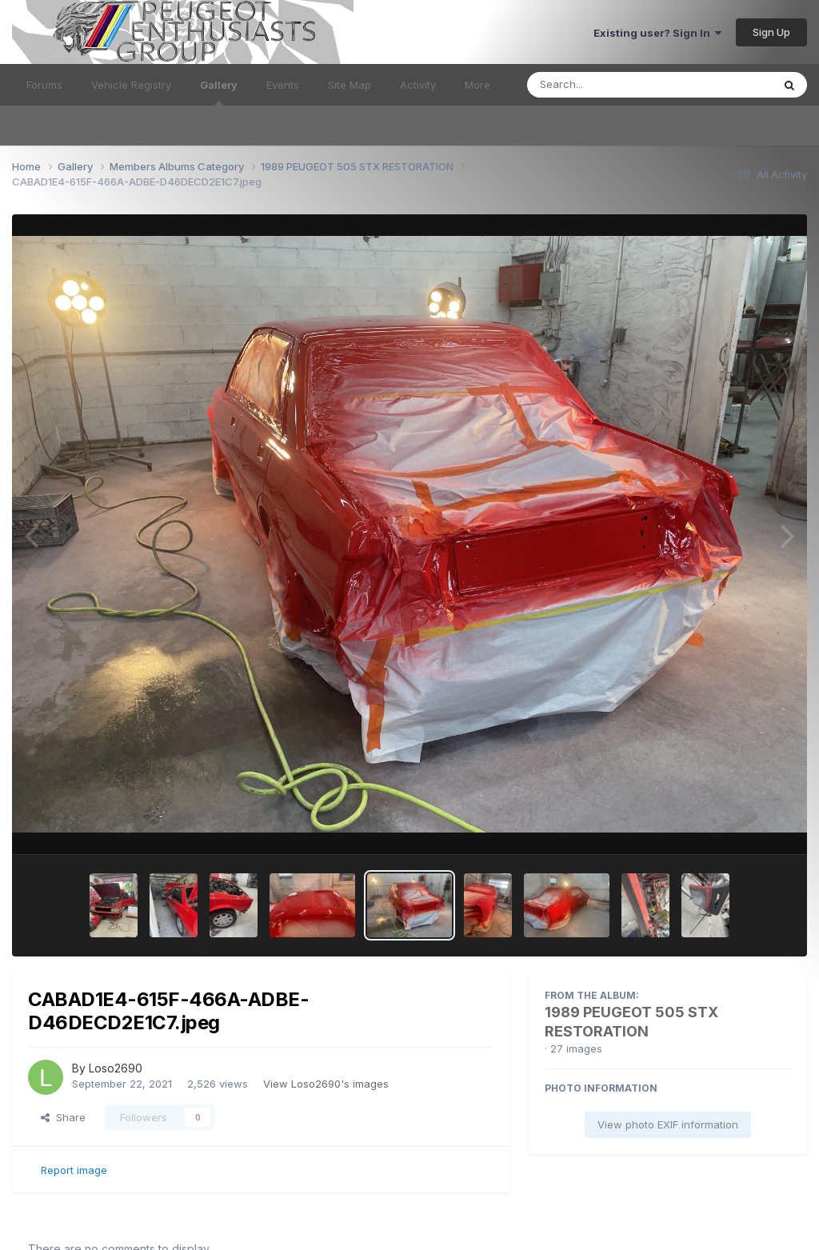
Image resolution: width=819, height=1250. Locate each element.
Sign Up (771, 32)
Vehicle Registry (131, 84)
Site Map (349, 84)
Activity (418, 84)
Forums (44, 84)
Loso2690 (115, 1068)
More (477, 84)
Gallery (219, 92)
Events (282, 84)
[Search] (606, 85)
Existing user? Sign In (657, 32)
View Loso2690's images (326, 1083)
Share (63, 1117)
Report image (74, 1170)
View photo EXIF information (667, 1124)
